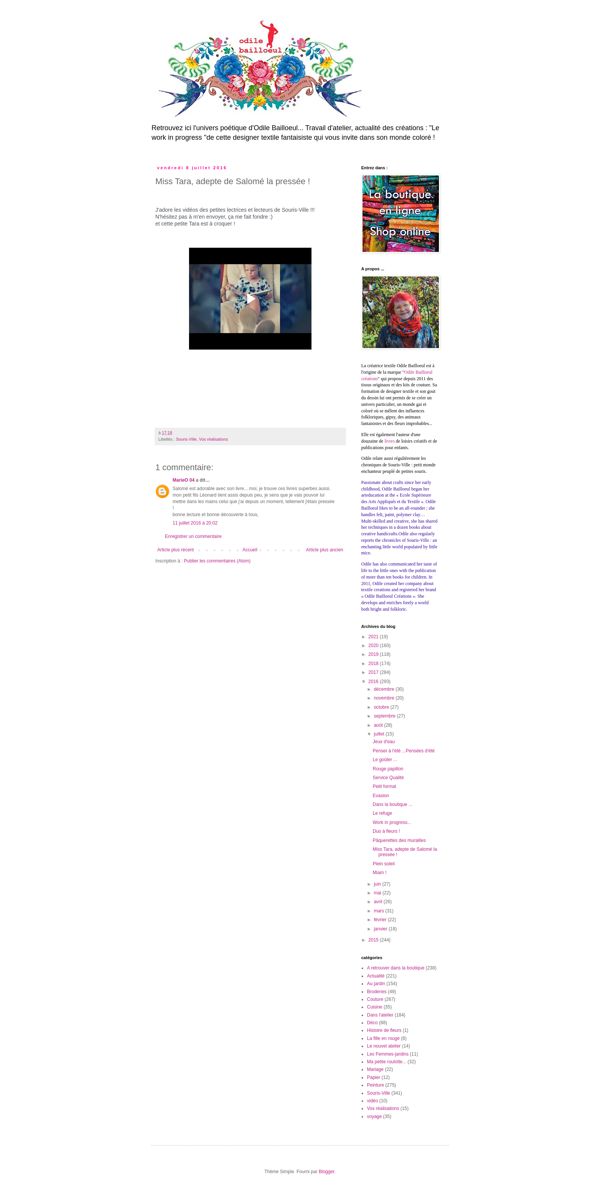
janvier (381, 929)
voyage (374, 1116)
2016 (374, 681)
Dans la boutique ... (392, 804)
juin (378, 884)
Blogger (326, 1171)
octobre (382, 707)
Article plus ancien (324, 549)
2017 (374, 672)
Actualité (376, 976)
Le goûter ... (385, 759)
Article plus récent (175, 549)
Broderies (376, 991)
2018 (374, 663)
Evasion (381, 795)
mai (378, 893)
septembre (385, 716)
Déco (372, 1022)
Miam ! (379, 872)
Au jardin (376, 983)
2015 (374, 940)
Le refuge (382, 813)
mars (379, 911)
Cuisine (374, 1007)
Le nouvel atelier (384, 1046)
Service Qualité (388, 777)
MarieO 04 (183, 480)
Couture (375, 999)
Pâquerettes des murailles (399, 840)
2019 (374, 654)
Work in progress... (392, 822)
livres (390, 441)
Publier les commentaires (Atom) (217, 561)
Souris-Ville (186, 439)
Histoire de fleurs (384, 1030)
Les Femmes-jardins (388, 1054)
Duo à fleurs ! (386, 831)
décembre (385, 689)
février (381, 919)
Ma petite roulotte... (386, 1061)
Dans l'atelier (380, 1015)
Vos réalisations (213, 439)
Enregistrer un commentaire (193, 536)
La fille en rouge (383, 1038)
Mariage (375, 1069)
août (379, 725)
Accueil (250, 549)
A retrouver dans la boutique (395, 968)
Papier (373, 1077)
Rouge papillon (388, 769)
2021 (374, 636)
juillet (380, 734)
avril (378, 901)
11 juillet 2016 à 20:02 (195, 523)
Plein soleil (384, 863)
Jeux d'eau (384, 741)
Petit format (384, 786)
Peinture (375, 1085)
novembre (385, 698)
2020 (374, 645)
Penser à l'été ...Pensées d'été (404, 751)
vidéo (372, 1100)
